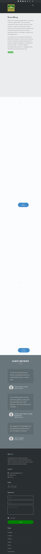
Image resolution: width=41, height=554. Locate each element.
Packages (10, 532)
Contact (9, 548)
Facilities (10, 539)
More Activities (23, 204)
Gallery (9, 545)
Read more (10, 52)
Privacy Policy (11, 551)
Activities (10, 535)
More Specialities (23, 350)
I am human (12, 518)
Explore (9, 542)
